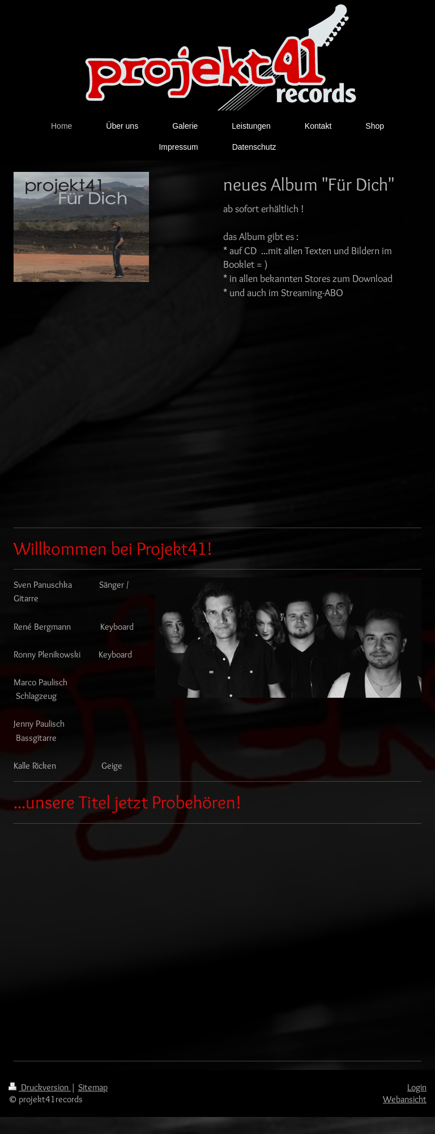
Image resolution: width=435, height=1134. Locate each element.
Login (417, 1087)
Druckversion (39, 1087)
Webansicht (405, 1099)
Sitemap (93, 1087)
